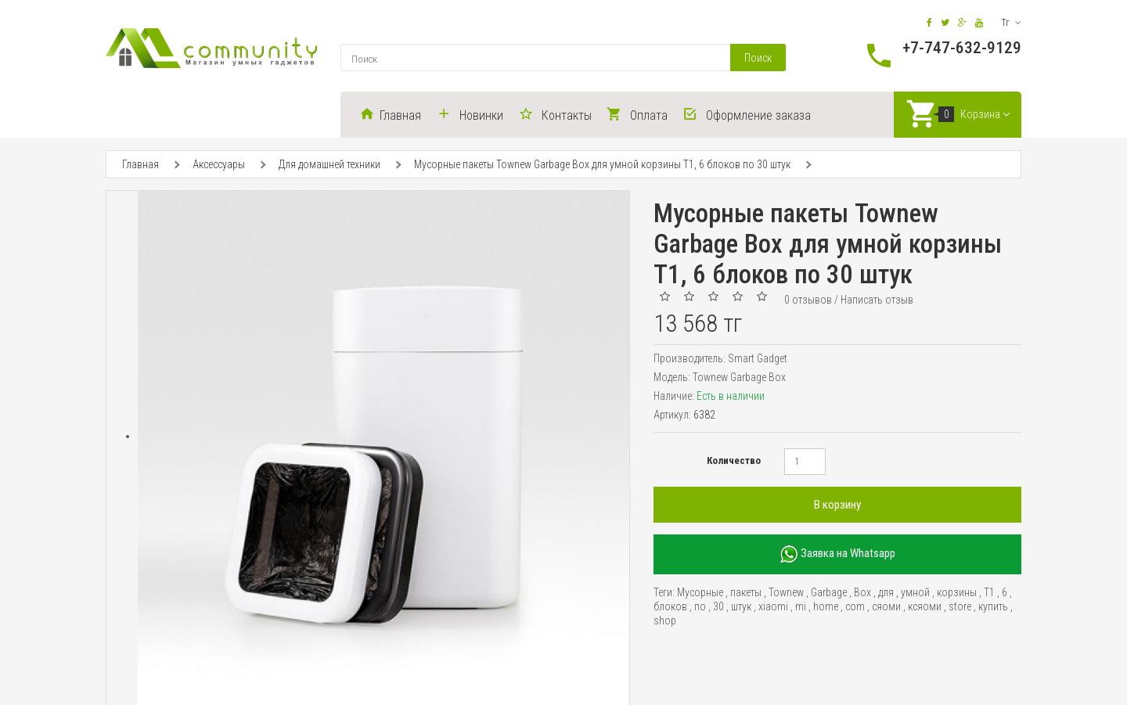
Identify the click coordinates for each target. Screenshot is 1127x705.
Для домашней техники (329, 165)
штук (741, 607)
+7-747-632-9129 (961, 47)
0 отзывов (808, 300)
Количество (734, 461)
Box (862, 593)
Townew (786, 593)
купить (993, 607)
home (825, 607)
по (700, 607)
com (855, 607)
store (960, 607)
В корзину (837, 505)
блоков (670, 607)
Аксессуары (219, 165)
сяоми (886, 607)
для (886, 593)
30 (718, 607)
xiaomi (773, 607)
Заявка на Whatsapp (837, 555)
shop (665, 621)
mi (800, 607)
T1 (989, 593)
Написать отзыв (877, 300)
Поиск (758, 58)
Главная (140, 165)
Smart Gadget (757, 359)
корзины (957, 593)
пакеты (746, 593)
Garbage (829, 593)
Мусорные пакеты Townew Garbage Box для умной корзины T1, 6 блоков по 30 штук (602, 165)
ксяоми (925, 607)
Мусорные (700, 593)
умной (915, 593)
